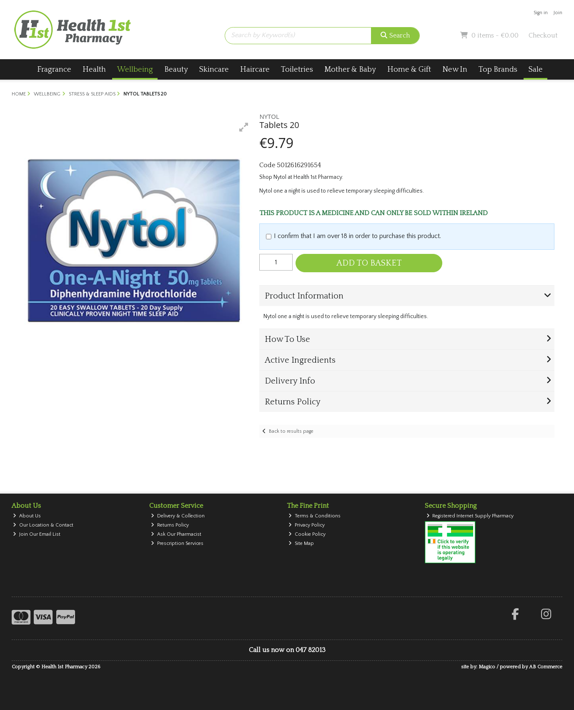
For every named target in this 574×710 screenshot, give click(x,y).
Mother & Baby (350, 69)
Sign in (541, 12)
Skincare (214, 69)
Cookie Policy (307, 534)
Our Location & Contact (43, 525)
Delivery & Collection (178, 516)
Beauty (176, 69)
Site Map (301, 543)
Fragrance (54, 69)
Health (94, 69)
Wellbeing (135, 69)
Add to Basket (369, 263)
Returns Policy (170, 525)
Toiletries (297, 69)
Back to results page (291, 431)
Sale (536, 69)
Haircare (255, 69)
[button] (244, 127)
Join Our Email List (36, 534)
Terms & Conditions (314, 516)
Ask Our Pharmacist (176, 534)
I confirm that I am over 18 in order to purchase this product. (357, 236)
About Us (27, 516)
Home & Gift (409, 69)
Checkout (543, 35)
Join (558, 12)
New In (454, 69)
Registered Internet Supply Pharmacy (470, 516)
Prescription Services (177, 543)
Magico (487, 667)
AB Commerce (545, 667)
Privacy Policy (306, 525)
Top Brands (498, 69)
